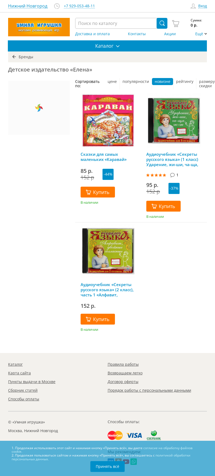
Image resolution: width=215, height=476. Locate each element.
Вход (202, 6)
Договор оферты (123, 381)
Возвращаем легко (125, 372)
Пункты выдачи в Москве (31, 381)
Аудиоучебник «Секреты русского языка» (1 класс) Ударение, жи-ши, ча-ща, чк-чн (172, 159)
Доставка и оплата (92, 34)
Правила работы (123, 364)
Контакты (137, 34)
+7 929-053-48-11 (79, 6)
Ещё (199, 34)
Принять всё (107, 466)
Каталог (15, 364)
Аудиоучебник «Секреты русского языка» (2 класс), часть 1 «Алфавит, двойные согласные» (107, 289)
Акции (170, 34)
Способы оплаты (23, 398)
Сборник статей (23, 390)
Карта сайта (19, 372)
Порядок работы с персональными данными (149, 390)
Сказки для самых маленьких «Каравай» (104, 157)
